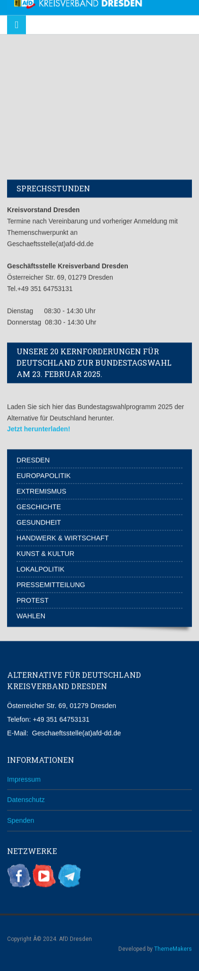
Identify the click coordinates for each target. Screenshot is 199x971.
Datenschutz (26, 798)
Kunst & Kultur (46, 552)
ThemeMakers (173, 947)
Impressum (24, 778)
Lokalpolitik (41, 568)
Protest (33, 599)
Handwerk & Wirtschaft (63, 537)
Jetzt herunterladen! (38, 428)
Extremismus (41, 490)
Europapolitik (44, 474)
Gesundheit (39, 521)
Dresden (33, 459)
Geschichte (39, 506)
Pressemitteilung (51, 584)
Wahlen (31, 615)
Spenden (20, 819)
